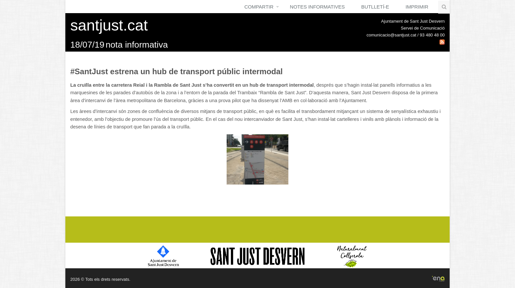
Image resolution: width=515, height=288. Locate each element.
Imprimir (417, 7)
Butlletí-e (375, 7)
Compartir (259, 7)
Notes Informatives (317, 7)
